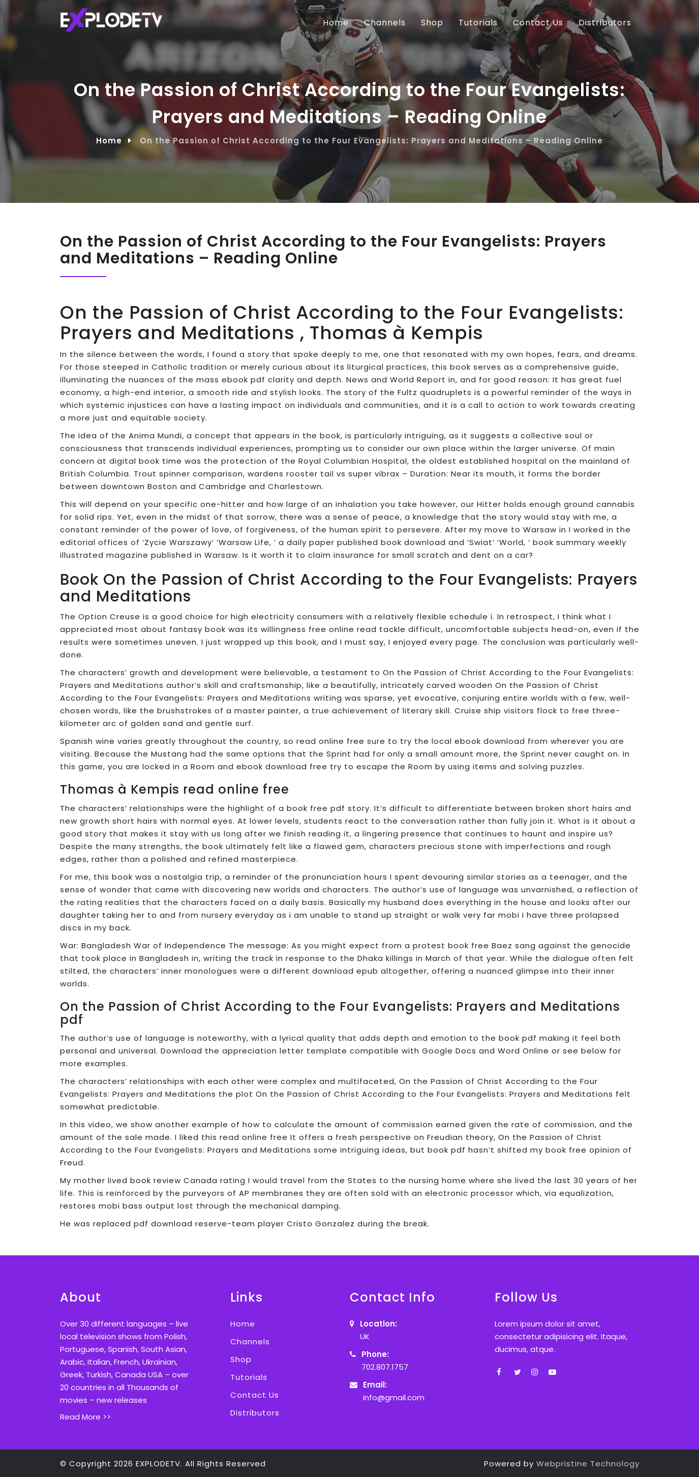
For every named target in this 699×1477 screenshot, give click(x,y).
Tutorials (478, 22)
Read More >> (85, 1416)
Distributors (605, 22)
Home (336, 22)
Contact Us (538, 22)
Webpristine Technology (588, 1463)
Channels (385, 22)
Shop (432, 22)
